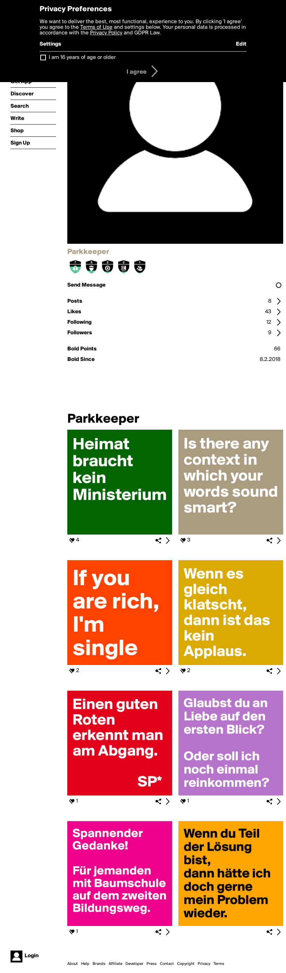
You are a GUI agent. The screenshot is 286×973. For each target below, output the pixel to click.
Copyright (186, 964)
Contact (167, 964)
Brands (99, 964)
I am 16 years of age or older (82, 57)
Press (152, 964)
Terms (218, 964)
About (72, 964)
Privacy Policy (106, 33)
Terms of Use (96, 27)
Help (85, 964)
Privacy (204, 964)
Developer (134, 964)
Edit (241, 44)
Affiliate (115, 964)
